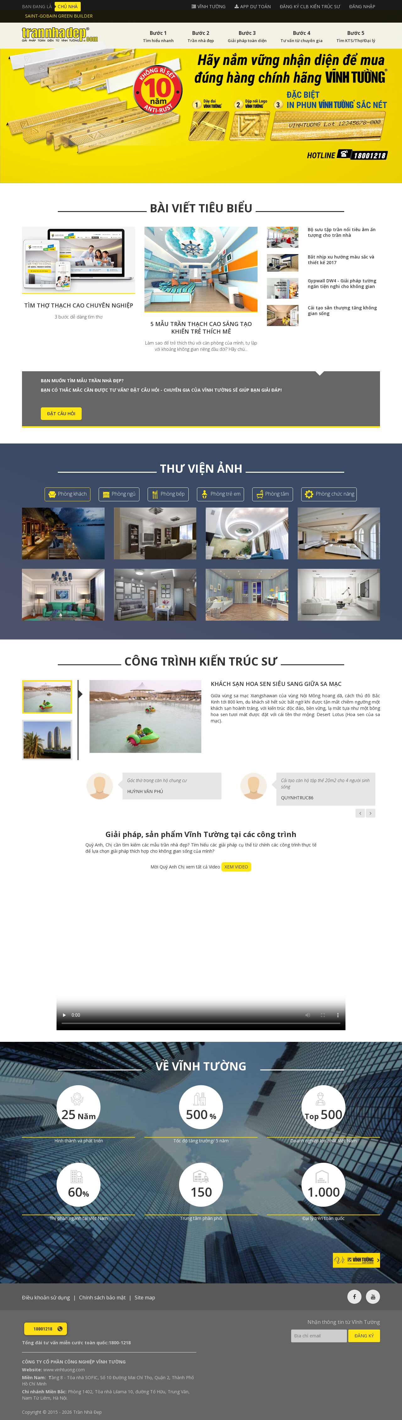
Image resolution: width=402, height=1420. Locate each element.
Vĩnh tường (211, 6)
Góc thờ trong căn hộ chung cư (157, 780)
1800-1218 (120, 1343)
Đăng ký (364, 1336)
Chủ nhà (68, 6)
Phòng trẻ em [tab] (220, 494)
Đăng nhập (362, 6)
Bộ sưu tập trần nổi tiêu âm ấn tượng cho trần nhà (342, 232)
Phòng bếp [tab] (168, 494)
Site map (145, 1297)
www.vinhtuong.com (64, 1370)
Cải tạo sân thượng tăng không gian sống (342, 310)
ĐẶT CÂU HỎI (61, 413)
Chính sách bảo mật (102, 1297)
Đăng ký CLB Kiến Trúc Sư (310, 6)
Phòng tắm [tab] (272, 494)
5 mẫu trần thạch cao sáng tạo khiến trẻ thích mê (201, 327)
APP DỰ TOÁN (255, 6)
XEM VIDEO (236, 867)
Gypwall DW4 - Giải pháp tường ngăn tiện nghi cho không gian (342, 283)
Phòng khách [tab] (67, 494)
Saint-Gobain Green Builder (59, 16)
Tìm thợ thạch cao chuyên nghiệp (78, 305)
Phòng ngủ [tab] (119, 494)
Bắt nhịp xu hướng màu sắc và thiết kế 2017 (341, 259)
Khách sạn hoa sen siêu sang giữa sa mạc (276, 684)
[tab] (47, 697)
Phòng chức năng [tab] (329, 494)
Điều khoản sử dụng (46, 1297)
